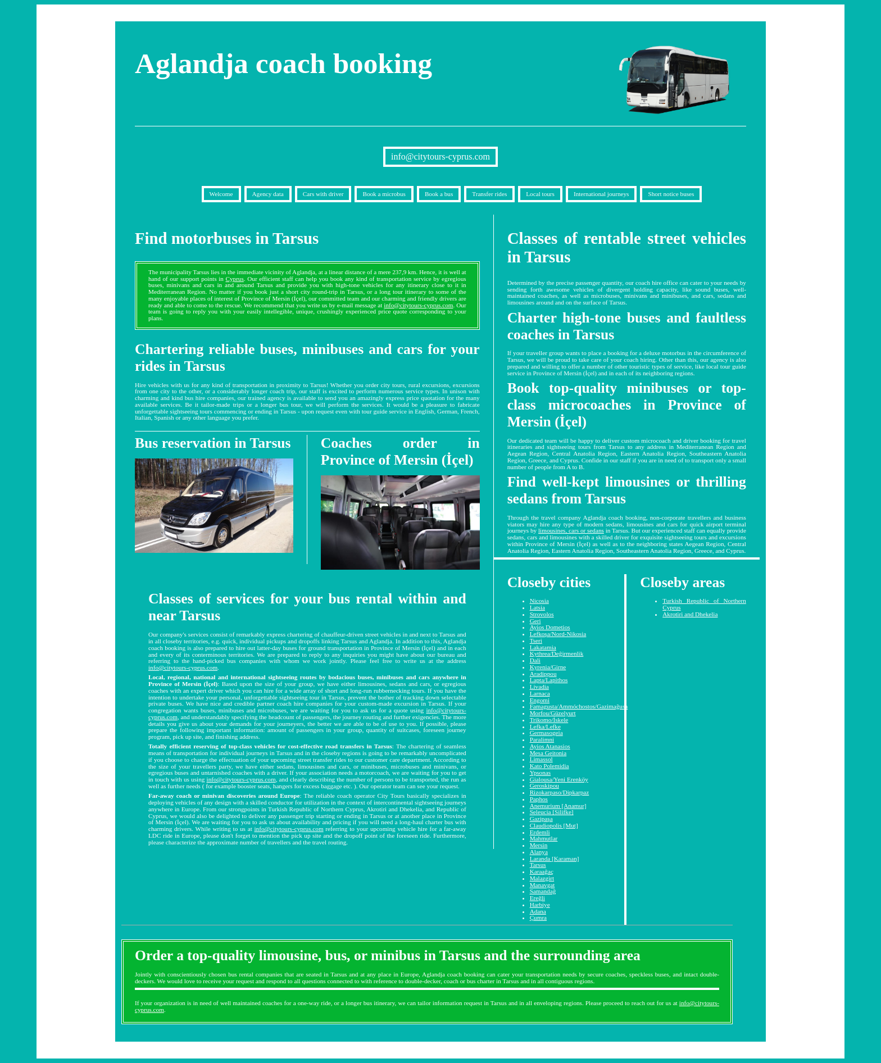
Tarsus (538, 864)
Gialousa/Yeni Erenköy (559, 779)
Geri (535, 620)
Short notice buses (671, 193)
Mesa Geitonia (548, 752)
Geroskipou (544, 785)
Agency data (268, 193)
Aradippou (543, 673)
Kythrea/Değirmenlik (557, 653)
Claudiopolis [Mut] (554, 825)
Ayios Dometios (550, 627)
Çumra (538, 917)
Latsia (537, 607)
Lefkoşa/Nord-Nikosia (558, 633)
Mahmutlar (544, 838)
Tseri (536, 640)
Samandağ (543, 891)
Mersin (539, 845)
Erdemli (540, 832)
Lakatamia (543, 647)
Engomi (540, 700)
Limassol (541, 759)
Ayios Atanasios (550, 746)
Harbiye (540, 904)
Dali (535, 660)
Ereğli (537, 897)
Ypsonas (540, 772)
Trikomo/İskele (549, 719)
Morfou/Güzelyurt (553, 713)
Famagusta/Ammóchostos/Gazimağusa (579, 706)
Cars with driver (323, 193)
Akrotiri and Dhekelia (689, 614)
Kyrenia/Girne (548, 667)
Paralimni (542, 739)
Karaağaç (541, 871)
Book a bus (439, 193)
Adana (538, 911)
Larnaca (540, 693)
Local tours (540, 193)
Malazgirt (542, 878)
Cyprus (234, 278)
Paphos (539, 799)
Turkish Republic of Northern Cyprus (704, 604)
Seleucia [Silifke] (552, 811)
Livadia (539, 686)
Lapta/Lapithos (549, 679)
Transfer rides (489, 193)
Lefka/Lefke (545, 726)
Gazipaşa (541, 818)
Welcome (221, 193)
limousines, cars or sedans (571, 530)
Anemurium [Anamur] (558, 805)
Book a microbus (383, 193)
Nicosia (539, 600)
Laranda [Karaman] (554, 858)
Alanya (539, 851)
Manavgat (542, 885)
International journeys (601, 193)
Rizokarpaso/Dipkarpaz (559, 792)
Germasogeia (546, 732)
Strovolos (542, 614)
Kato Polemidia (549, 765)
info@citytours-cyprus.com (440, 156)
